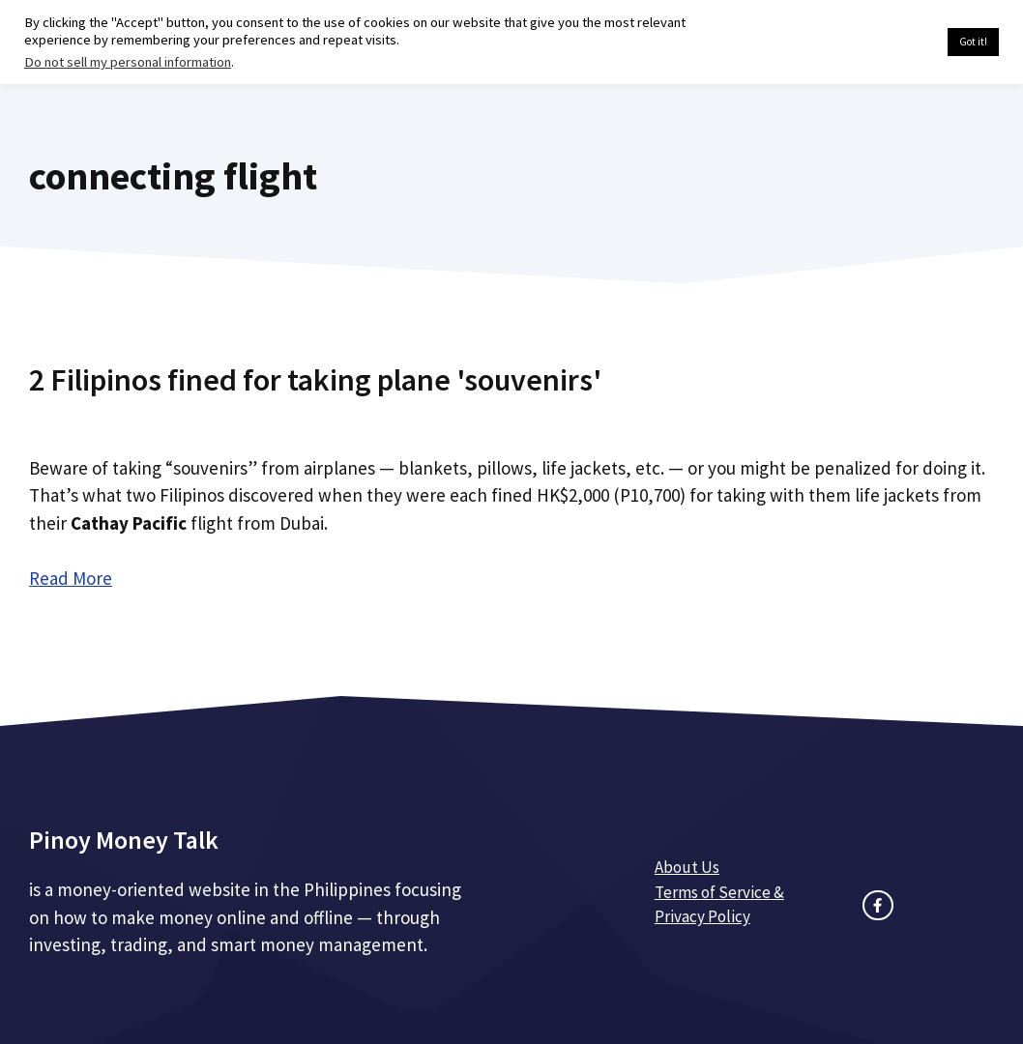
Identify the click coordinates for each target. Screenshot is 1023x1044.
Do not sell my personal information (127, 62)
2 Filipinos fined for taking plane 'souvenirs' (315, 380)
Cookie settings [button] (887, 42)
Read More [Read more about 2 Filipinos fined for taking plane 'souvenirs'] (70, 578)
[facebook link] (877, 905)
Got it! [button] (973, 41)
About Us (687, 867)
